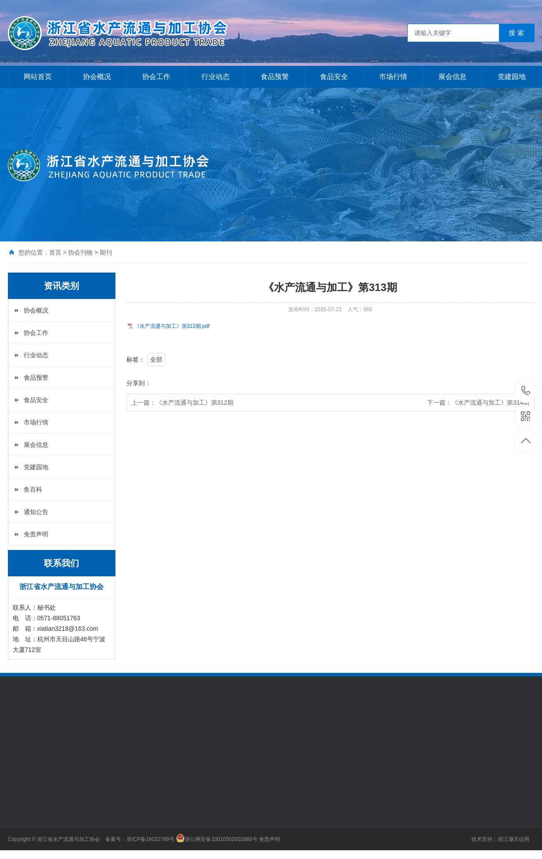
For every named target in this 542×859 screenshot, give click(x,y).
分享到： (138, 383)
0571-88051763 (526, 391)
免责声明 (36, 534)
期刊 (106, 252)
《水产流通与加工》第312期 (194, 402)
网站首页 (38, 76)
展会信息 (452, 76)
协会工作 (156, 76)
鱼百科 (33, 489)
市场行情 (393, 76)
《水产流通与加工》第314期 (490, 402)
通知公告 (36, 511)
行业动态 (215, 76)
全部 (156, 359)
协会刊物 (80, 252)
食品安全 (334, 76)
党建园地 (512, 76)
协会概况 (97, 76)
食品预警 (275, 76)
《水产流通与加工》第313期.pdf (172, 326)
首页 (55, 252)
